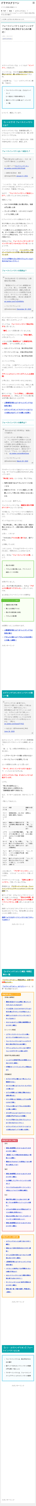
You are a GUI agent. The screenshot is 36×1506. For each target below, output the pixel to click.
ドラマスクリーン (10, 2)
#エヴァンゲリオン (22, 166)
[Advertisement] (18, 666)
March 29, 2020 (22, 461)
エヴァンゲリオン (7, 38)
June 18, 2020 (9, 731)
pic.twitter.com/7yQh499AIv (14, 301)
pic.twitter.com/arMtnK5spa (19, 453)
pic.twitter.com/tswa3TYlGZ (14, 724)
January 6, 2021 (22, 176)
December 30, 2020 (24, 309)
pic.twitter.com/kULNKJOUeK (14, 168)
